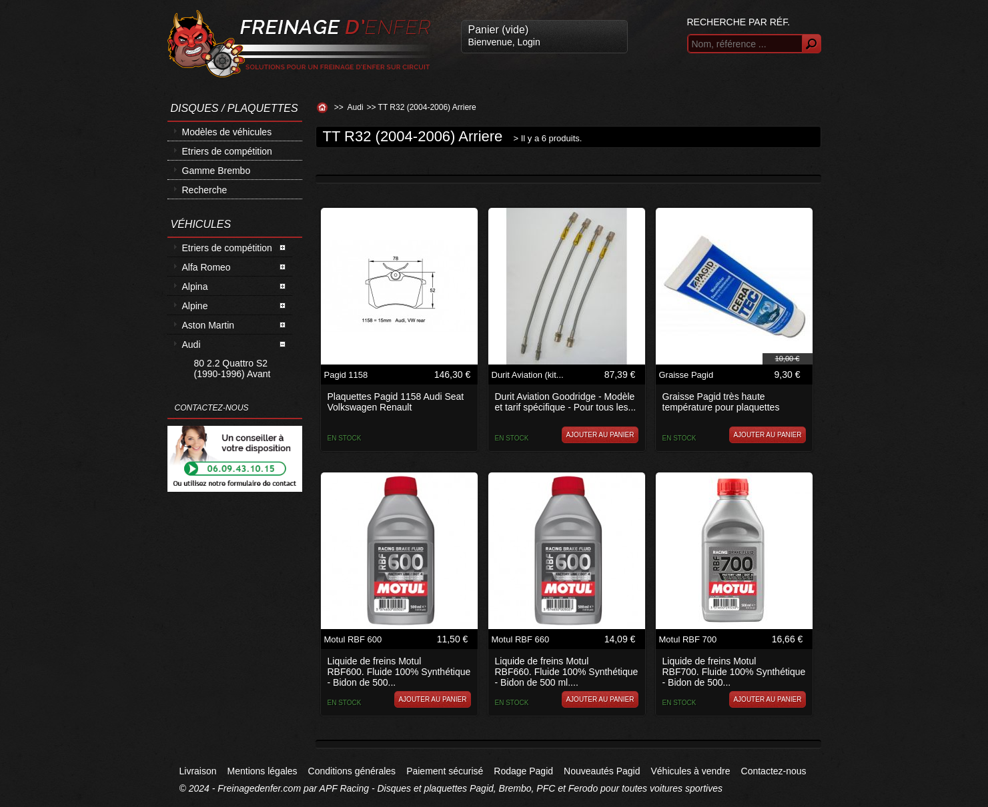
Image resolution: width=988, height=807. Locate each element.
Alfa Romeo (206, 267)
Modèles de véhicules (227, 132)
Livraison (198, 771)
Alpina (195, 286)
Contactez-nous (774, 771)
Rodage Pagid (523, 771)
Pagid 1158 (346, 375)
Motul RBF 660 (521, 639)
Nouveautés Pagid (602, 771)
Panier (498, 29)
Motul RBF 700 (688, 639)
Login (528, 42)
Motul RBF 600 (353, 639)
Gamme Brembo (216, 170)
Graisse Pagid (686, 375)
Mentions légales (262, 771)
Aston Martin (208, 325)
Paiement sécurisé (444, 771)
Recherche (204, 190)
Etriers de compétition (227, 151)
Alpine (195, 306)
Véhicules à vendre (690, 771)
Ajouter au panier (600, 434)
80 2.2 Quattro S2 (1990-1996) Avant (232, 368)
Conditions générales (352, 771)
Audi (191, 344)
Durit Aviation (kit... (528, 375)
